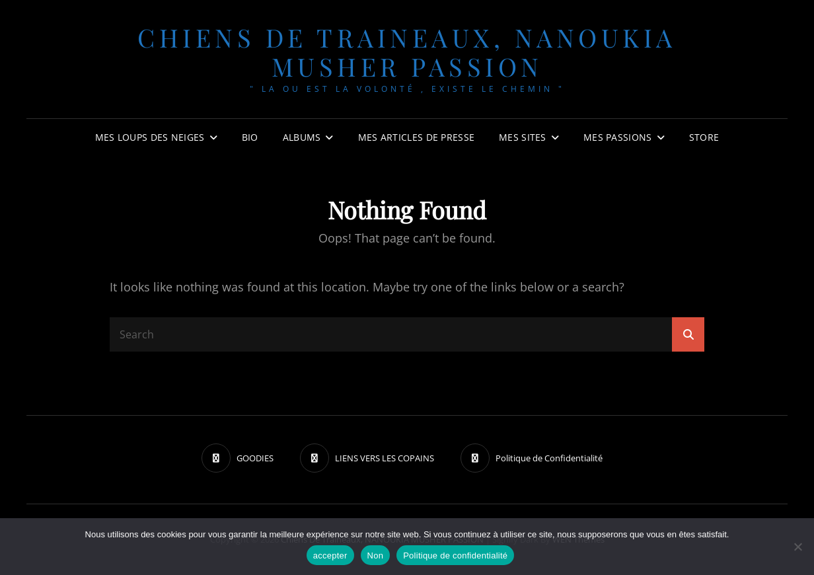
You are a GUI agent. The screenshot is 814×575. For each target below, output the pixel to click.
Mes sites (522, 137)
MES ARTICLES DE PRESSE (416, 137)
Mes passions (617, 137)
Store (704, 137)
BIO (250, 137)
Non (375, 555)
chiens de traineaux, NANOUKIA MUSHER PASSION (407, 51)
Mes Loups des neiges (150, 137)
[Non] (797, 546)
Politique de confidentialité (455, 555)
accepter (330, 555)
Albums (302, 137)
